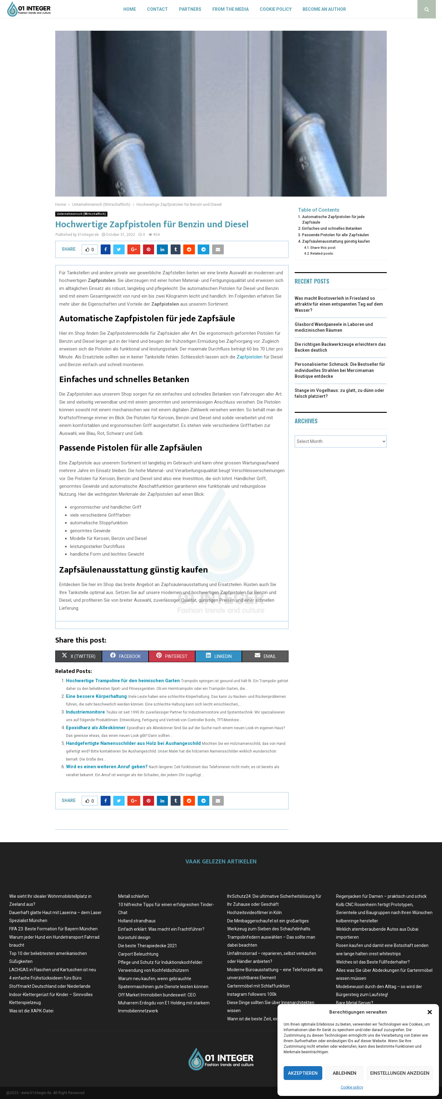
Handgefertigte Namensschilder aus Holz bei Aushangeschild (133, 743)
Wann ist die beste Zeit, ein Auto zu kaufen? (269, 1018)
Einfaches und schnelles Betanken (332, 228)
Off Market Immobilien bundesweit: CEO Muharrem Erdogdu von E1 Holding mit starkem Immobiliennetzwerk (164, 1002)
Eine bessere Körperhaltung (96, 696)
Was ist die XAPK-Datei (31, 1010)
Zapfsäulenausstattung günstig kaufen (336, 241)
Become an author (324, 9)
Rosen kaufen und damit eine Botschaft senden (382, 945)
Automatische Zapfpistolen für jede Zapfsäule (333, 219)
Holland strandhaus (137, 920)
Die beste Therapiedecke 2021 (147, 945)
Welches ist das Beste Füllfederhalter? (373, 962)
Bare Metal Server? (354, 1002)
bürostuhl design (134, 937)
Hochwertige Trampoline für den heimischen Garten (123, 680)
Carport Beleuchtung (138, 954)
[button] (430, 1012)
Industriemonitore (85, 712)
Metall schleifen (133, 896)
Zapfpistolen (249, 357)
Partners (190, 9)
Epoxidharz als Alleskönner (96, 727)
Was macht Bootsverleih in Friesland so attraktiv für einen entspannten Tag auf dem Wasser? (339, 304)
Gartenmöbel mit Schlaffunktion (258, 986)
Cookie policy (352, 1087)
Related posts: (322, 253)
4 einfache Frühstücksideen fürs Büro (45, 978)
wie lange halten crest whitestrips (368, 953)
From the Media (230, 9)
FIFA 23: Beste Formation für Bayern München (53, 928)
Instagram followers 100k (252, 994)
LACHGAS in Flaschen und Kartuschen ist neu (52, 969)
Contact (157, 9)
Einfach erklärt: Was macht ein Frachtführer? (161, 929)
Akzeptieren (303, 1073)
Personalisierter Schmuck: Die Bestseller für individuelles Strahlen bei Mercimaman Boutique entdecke (340, 370)
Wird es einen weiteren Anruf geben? (107, 766)
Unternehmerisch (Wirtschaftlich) (81, 214)
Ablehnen (344, 1073)
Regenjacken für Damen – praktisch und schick (381, 896)
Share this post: (323, 247)
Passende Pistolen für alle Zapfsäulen (335, 235)
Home (129, 9)
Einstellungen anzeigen (399, 1073)
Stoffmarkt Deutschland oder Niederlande (50, 986)
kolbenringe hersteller (357, 920)
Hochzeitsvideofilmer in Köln (254, 912)
